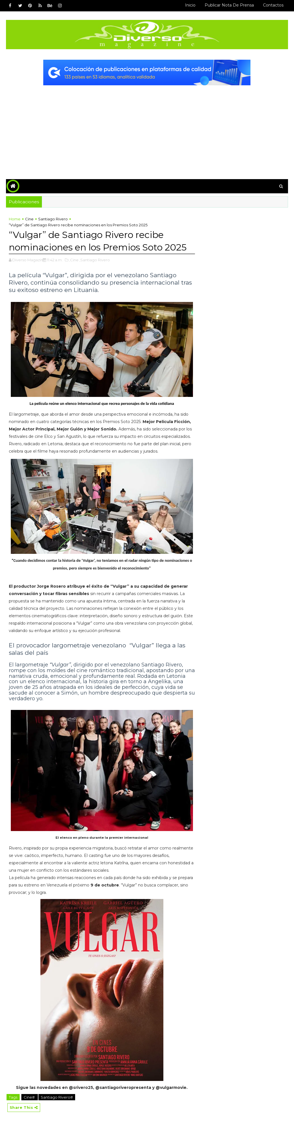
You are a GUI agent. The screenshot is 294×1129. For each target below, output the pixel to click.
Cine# (30, 1097)
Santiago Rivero (53, 219)
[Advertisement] (147, 128)
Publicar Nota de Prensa (229, 5)
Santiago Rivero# (57, 1097)
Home (14, 219)
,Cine (74, 260)
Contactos (273, 5)
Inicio (190, 5)
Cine (29, 219)
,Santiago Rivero (94, 260)
